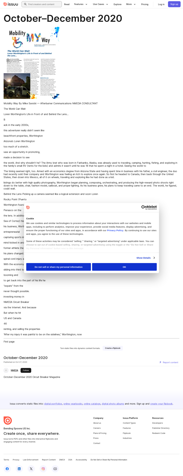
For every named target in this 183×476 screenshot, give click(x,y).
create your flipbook (161, 403)
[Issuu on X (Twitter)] (31, 468)
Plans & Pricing (99, 433)
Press (96, 438)
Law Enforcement (30, 460)
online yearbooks (72, 403)
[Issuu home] (10, 4)
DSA (70, 460)
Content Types (129, 423)
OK (124, 267)
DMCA (62, 460)
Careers (97, 428)
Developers (157, 423)
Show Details (143, 258)
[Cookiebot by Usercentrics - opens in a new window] (143, 207)
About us (97, 423)
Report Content (49, 460)
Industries (127, 438)
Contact (96, 443)
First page (9, 341)
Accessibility (81, 460)
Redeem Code (158, 433)
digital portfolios (53, 403)
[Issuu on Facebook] (7, 468)
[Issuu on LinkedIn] (19, 468)
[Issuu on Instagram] (43, 468)
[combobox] (44, 4)
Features (127, 428)
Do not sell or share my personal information (58, 267)
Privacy (16, 460)
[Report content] (168, 362)
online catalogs (92, 403)
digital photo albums (113, 403)
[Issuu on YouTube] (55, 468)
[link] (67, 4)
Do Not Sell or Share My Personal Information (109, 460)
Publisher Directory (161, 428)
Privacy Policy (115, 230)
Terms (6, 460)
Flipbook (127, 433)
